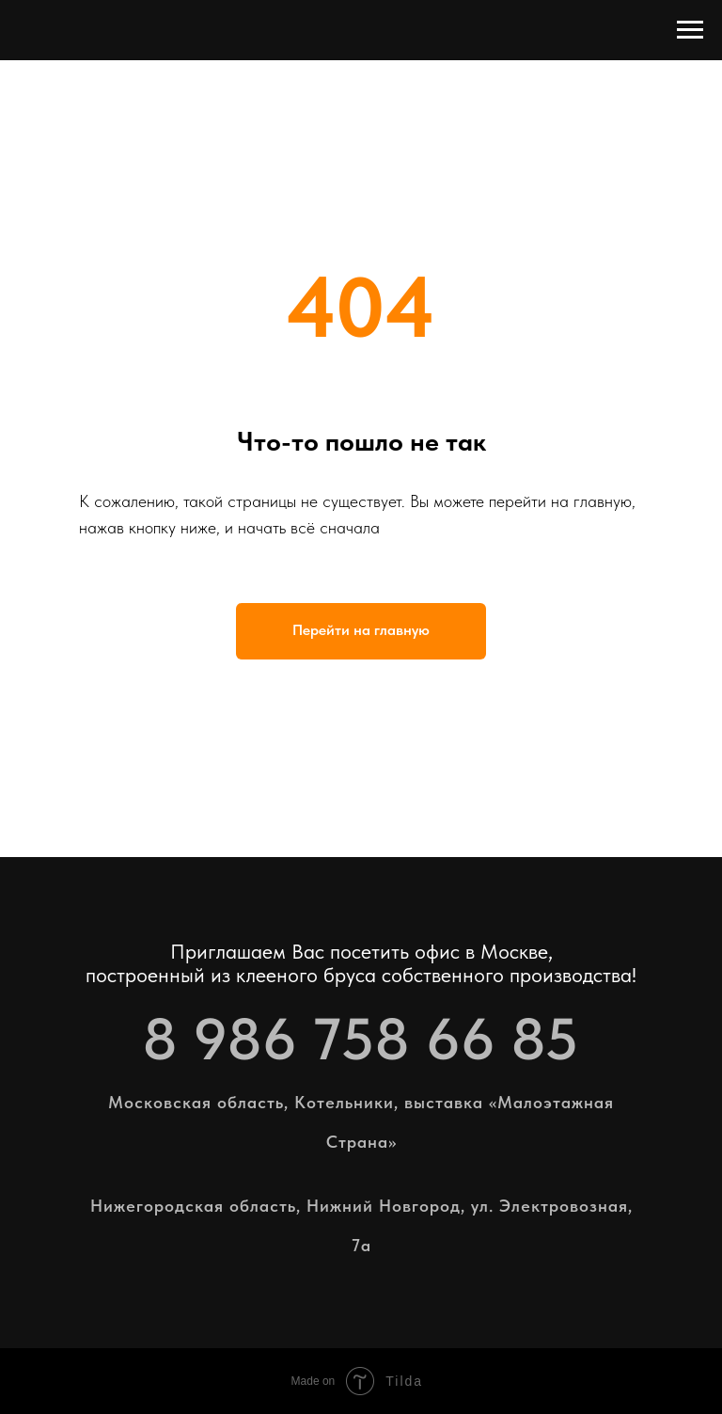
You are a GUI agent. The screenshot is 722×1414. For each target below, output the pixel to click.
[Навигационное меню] (690, 30)
